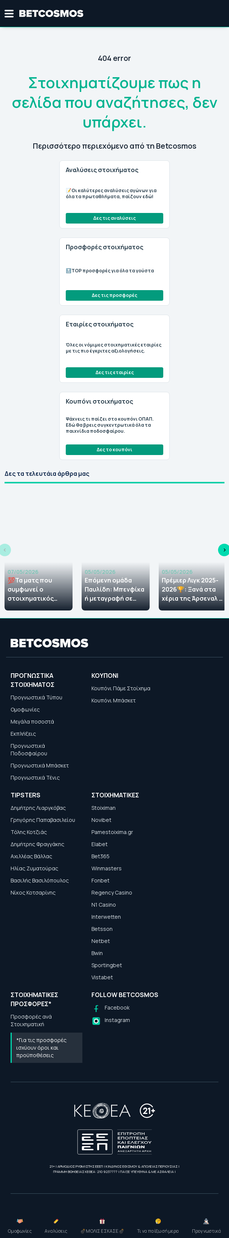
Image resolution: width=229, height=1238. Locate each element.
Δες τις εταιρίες (115, 372)
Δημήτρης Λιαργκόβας (38, 807)
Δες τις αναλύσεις (114, 218)
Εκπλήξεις (23, 733)
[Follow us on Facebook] (110, 1008)
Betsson (102, 928)
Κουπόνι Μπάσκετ (113, 700)
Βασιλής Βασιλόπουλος (40, 880)
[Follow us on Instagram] (110, 1021)
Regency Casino (111, 892)
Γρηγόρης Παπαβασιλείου (43, 819)
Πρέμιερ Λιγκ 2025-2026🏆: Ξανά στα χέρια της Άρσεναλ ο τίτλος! (192, 589)
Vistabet (102, 977)
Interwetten (106, 916)
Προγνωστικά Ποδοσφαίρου (29, 749)
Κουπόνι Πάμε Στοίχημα (120, 688)
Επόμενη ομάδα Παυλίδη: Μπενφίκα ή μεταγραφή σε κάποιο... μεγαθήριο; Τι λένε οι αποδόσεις (114, 589)
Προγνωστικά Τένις (35, 777)
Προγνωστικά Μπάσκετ (40, 765)
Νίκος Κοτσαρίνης (33, 892)
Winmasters (106, 868)
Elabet (99, 844)
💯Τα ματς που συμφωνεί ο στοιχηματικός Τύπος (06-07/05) (34, 589)
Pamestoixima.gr (112, 832)
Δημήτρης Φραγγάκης (37, 844)
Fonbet (100, 880)
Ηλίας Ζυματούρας (34, 868)
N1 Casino (103, 904)
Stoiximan (103, 807)
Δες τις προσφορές (114, 295)
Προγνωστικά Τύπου (36, 697)
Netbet (100, 940)
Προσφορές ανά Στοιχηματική (31, 1020)
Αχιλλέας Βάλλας (31, 856)
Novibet (101, 819)
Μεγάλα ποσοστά (32, 721)
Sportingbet (106, 965)
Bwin (97, 953)
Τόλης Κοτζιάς (29, 832)
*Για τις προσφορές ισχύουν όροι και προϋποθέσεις (41, 1047)
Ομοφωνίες (25, 709)
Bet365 (100, 856)
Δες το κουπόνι (114, 449)
